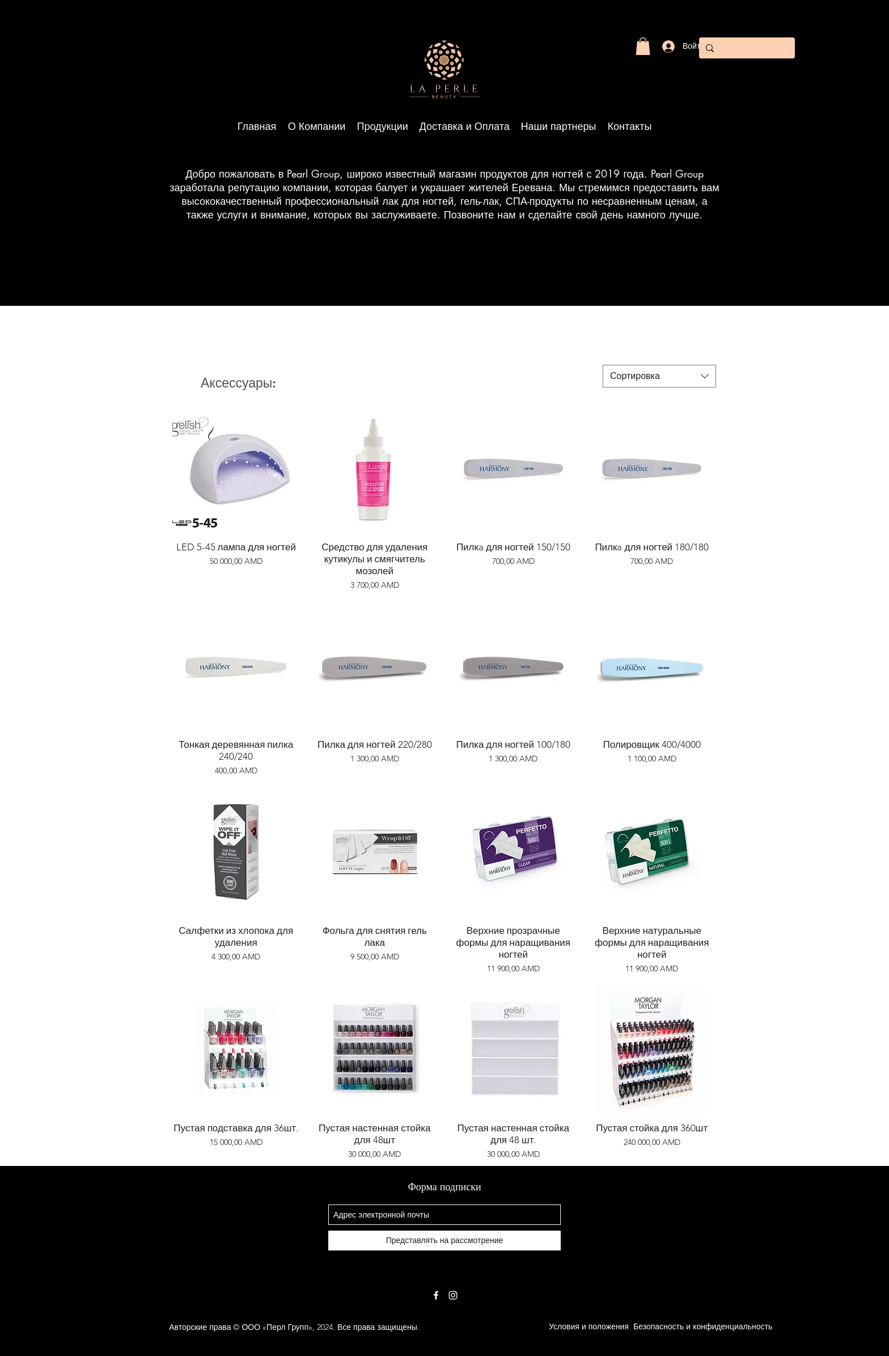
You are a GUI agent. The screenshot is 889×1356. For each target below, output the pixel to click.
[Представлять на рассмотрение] (444, 1240)
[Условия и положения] (588, 1327)
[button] (643, 46)
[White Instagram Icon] (453, 1295)
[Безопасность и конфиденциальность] (702, 1327)
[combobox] (659, 376)
